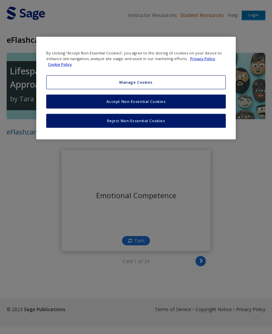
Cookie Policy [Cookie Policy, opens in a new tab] (60, 64)
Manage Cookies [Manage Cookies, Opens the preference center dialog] (136, 82)
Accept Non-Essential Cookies (136, 101)
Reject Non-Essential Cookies (136, 120)
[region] (136, 88)
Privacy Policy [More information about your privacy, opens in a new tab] (202, 58)
